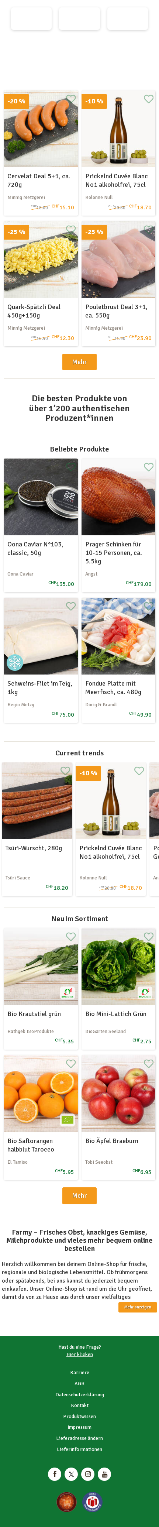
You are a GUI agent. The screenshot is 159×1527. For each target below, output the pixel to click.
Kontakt (80, 1405)
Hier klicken (79, 1354)
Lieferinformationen (79, 1449)
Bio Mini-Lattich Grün (115, 1014)
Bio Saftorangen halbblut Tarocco (30, 1145)
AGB (79, 1383)
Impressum (79, 1427)
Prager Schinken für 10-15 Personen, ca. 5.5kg (113, 553)
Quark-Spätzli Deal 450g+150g (34, 311)
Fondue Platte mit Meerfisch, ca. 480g (113, 687)
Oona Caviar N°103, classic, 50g (35, 548)
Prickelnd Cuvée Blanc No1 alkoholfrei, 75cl (116, 180)
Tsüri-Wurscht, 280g (34, 848)
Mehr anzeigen (137, 1307)
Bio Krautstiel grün (34, 1014)
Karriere (79, 1372)
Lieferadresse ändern (79, 1438)
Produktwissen (79, 1416)
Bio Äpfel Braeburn (111, 1141)
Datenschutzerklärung (79, 1395)
